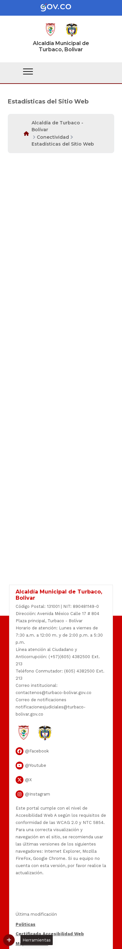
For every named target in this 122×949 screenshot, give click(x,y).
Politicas (25, 924)
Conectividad (53, 137)
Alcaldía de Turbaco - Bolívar (57, 126)
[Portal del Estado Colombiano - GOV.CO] (61, 8)
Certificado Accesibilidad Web (50, 933)
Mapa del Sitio (32, 943)
